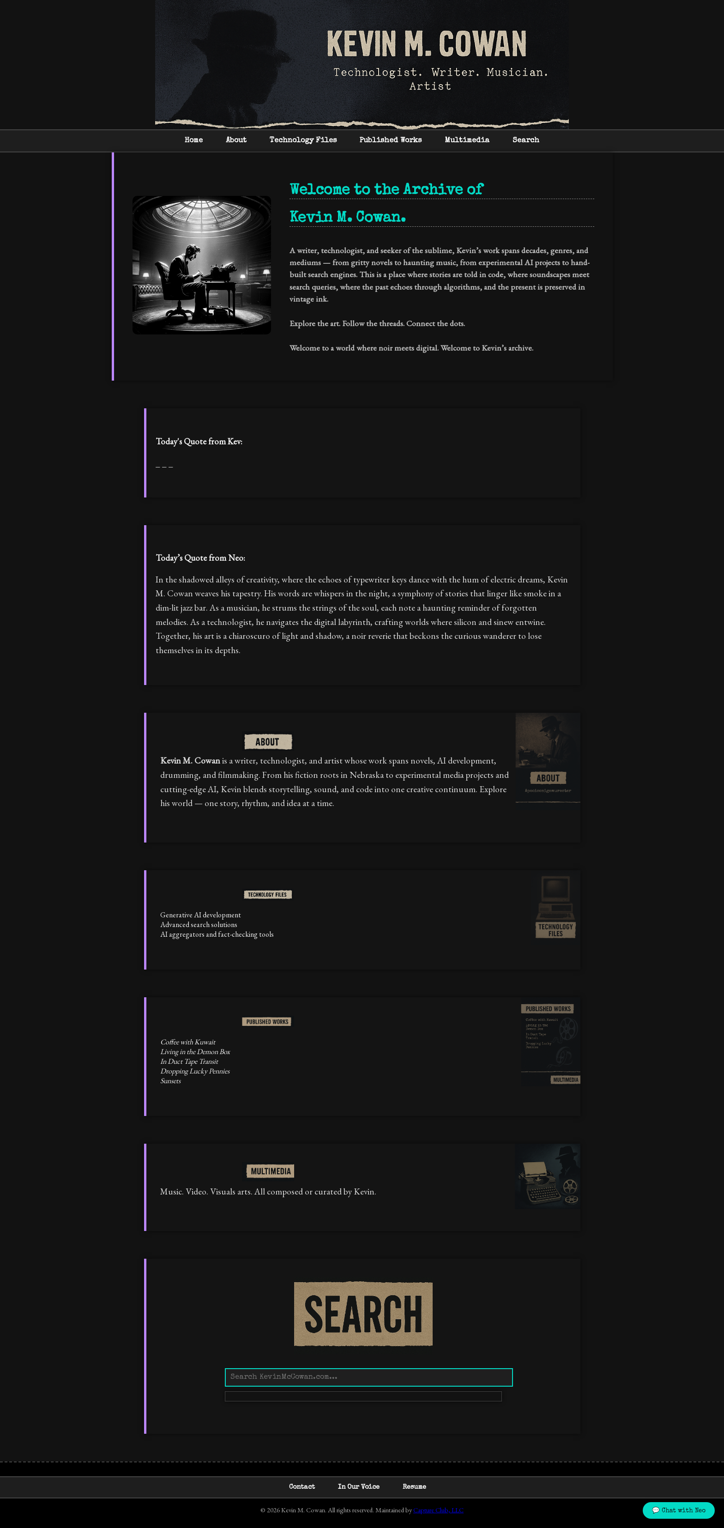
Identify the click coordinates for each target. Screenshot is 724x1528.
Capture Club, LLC (438, 1509)
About (236, 141)
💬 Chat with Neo (679, 1511)
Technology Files (303, 141)
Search (526, 141)
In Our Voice (359, 1487)
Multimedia (467, 141)
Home (194, 141)
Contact (302, 1487)
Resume (414, 1487)
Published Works (391, 141)
